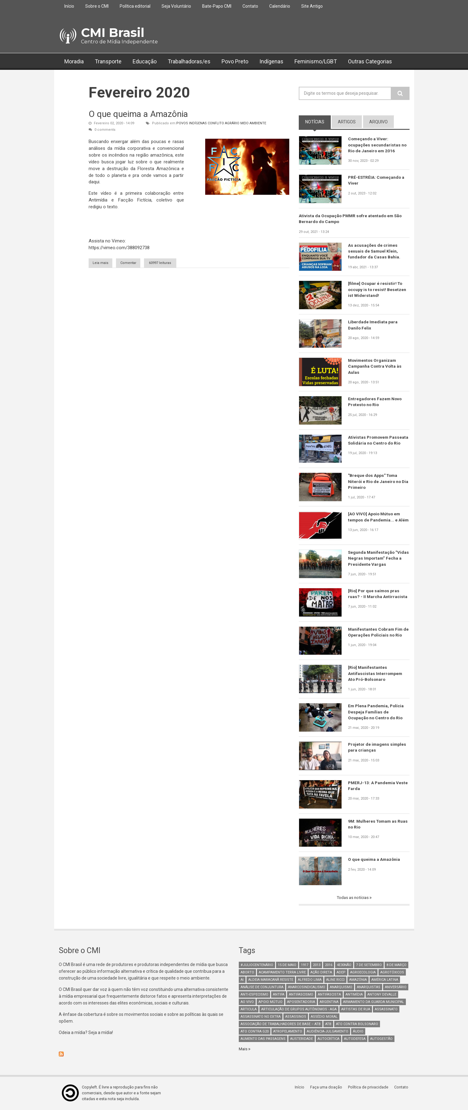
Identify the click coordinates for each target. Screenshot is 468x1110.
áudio (358, 1032)
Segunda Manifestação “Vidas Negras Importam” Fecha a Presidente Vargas (375, 558)
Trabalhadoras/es (189, 61)
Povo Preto (235, 61)
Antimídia (354, 995)
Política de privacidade (370, 1087)
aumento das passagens (263, 1039)
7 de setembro (369, 966)
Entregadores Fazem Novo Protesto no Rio (375, 402)
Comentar (141, 263)
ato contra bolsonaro (357, 1025)
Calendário (279, 6)
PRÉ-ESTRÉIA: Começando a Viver (377, 180)
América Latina (384, 980)
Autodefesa (355, 1039)
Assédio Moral (324, 1017)
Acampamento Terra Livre (282, 973)
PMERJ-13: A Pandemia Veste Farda (378, 786)
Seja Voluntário (176, 6)
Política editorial (135, 6)
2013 (316, 966)
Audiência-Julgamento (327, 1032)
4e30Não (344, 966)
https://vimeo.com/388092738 (119, 247)
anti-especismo (254, 995)
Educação (145, 61)
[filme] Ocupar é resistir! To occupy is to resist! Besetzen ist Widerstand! (377, 289)
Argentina (329, 1002)
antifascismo (301, 995)
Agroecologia (363, 973)
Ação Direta (321, 973)
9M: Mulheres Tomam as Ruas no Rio (373, 824)
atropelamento (287, 1032)
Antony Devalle (381, 995)
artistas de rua (355, 1010)
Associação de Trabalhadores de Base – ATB (281, 1025)
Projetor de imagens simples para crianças (378, 747)
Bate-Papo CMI (216, 6)
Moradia (74, 61)
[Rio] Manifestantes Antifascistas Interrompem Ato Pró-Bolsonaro (375, 673)
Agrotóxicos (392, 973)
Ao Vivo (247, 1002)
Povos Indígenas (191, 123)
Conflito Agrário (223, 123)
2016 (328, 966)
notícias (318, 121)
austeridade (301, 1039)
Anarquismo (341, 988)
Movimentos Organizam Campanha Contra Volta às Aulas (375, 366)
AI (242, 980)
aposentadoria (301, 1002)
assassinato (386, 1010)
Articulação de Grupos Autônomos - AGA (299, 1010)
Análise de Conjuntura (262, 988)
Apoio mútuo (270, 1002)
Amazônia (358, 980)
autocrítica (328, 1039)
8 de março (396, 966)
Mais (244, 1049)
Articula (249, 1010)
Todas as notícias (353, 898)
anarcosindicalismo (306, 988)
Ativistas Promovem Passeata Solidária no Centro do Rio (378, 443)
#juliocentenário (257, 966)
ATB (328, 1025)
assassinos (295, 1017)
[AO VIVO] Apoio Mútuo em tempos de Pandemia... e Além (375, 520)
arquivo (378, 121)
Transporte (108, 61)
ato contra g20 (255, 1032)
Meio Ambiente (253, 123)
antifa (278, 995)
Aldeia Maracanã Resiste (270, 980)
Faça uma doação (328, 1087)
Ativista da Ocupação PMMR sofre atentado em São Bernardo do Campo (351, 218)
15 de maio (287, 966)
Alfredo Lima (310, 980)
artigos (347, 121)
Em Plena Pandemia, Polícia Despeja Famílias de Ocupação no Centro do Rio (377, 712)
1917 (304, 966)
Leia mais (109, 263)
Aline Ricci (335, 980)
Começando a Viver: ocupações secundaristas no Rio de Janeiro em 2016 (377, 145)
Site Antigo (312, 6)
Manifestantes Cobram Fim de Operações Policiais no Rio (379, 632)
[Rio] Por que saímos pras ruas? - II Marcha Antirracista (378, 594)
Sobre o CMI (97, 6)
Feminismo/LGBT (315, 61)
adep (341, 973)
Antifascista (329, 995)
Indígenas (271, 61)
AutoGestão (381, 1039)
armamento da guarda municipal (373, 1002)
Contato (250, 6)
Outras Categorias (370, 61)
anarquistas (368, 988)
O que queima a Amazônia (138, 114)
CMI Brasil (112, 32)
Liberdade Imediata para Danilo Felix (373, 325)
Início (69, 6)
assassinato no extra (261, 1017)
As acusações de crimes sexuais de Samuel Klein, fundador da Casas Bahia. (374, 251)
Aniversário (395, 988)
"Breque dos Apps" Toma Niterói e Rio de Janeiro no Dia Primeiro (375, 481)
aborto (247, 973)
